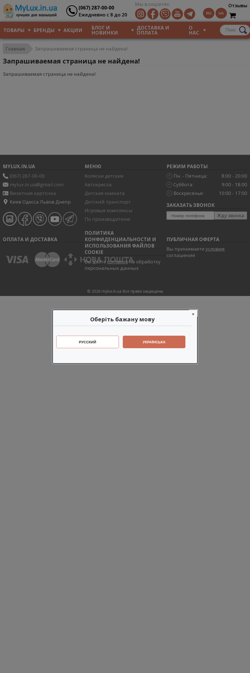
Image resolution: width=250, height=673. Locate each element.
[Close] (196, 313)
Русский (90, 342)
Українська (157, 342)
